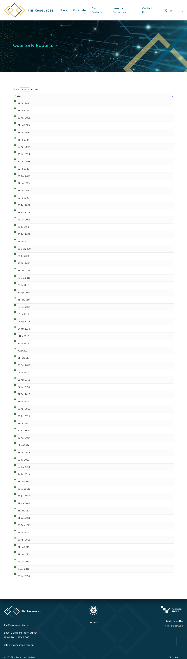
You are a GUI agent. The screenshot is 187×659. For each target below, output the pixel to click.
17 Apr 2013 (21, 467)
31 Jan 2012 (21, 510)
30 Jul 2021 (20, 227)
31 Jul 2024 (20, 139)
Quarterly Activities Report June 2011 (58, 532)
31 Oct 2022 (21, 190)
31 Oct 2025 (21, 103)
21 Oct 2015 (21, 394)
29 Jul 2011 (20, 532)
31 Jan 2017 (20, 358)
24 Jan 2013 (21, 474)
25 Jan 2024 (21, 154)
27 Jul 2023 (20, 169)
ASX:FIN (93, 622)
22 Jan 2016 (21, 387)
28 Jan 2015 (21, 416)
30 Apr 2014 (21, 438)
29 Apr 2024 (21, 147)
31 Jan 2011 (20, 547)
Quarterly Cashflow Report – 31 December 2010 (63, 547)
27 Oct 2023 (21, 161)
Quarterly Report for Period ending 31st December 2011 (67, 518)
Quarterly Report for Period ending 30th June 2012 (65, 496)
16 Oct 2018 (21, 307)
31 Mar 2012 (21, 503)
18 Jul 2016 (20, 372)
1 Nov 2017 (20, 336)
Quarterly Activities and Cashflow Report (60, 460)
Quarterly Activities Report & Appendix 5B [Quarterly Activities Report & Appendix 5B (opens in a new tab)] (60, 103)
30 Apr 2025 (21, 118)
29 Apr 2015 (21, 409)
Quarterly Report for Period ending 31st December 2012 (67, 481)
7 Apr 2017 (20, 350)
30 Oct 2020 (21, 249)
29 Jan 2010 (21, 576)
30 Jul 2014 (20, 430)
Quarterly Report (48, 438)
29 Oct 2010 (21, 561)
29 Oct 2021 (21, 219)
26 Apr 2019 (21, 292)
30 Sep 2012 (21, 489)
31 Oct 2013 (21, 452)
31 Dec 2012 (21, 481)
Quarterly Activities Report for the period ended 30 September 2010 (74, 561)
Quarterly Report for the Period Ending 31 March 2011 (66, 539)
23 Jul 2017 (20, 343)
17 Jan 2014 (21, 445)
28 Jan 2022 (21, 212)
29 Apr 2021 (21, 234)
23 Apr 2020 (21, 263)
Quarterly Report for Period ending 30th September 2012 (68, 489)
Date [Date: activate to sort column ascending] (18, 96)
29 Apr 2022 (21, 205)
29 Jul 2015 (20, 401)
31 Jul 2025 (20, 110)
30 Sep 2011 (21, 525)
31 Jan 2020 (21, 270)
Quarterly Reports (48, 416)
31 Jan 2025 (21, 125)
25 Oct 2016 (21, 365)
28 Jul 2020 (21, 256)
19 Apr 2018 (21, 321)
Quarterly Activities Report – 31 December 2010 (63, 554)
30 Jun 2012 (21, 496)
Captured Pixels (174, 625)
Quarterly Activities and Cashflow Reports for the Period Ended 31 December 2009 (81, 576)
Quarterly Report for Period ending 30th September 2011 (68, 525)
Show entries (25, 89)
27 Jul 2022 (20, 198)
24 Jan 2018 (21, 329)
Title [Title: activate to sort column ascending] (42, 96)
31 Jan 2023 (21, 183)
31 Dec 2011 (21, 518)
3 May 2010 (21, 569)
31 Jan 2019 (21, 299)
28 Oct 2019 (21, 278)
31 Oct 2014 (21, 423)
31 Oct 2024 (21, 132)
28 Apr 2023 (21, 176)
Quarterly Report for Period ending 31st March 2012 (65, 503)
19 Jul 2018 (20, 314)
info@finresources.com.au (19, 645)
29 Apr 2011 (21, 539)
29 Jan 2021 (21, 241)
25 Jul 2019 (20, 285)
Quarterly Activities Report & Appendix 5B (60, 154)
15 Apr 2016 (21, 380)
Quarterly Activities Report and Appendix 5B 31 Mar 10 (67, 569)
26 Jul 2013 (20, 460)
